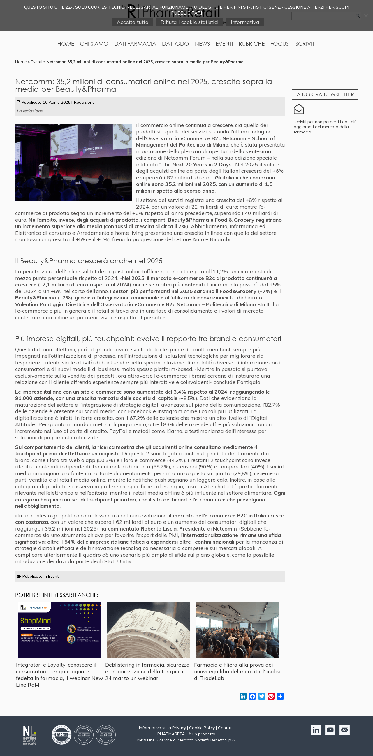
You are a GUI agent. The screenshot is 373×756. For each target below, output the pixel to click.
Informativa (245, 22)
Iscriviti (305, 43)
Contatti (226, 727)
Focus (279, 43)
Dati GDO (175, 43)
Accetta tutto (132, 22)
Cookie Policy (202, 727)
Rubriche (252, 43)
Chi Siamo (94, 43)
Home (65, 43)
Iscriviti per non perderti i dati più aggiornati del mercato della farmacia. (325, 127)
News (202, 43)
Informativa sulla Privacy (162, 727)
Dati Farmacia (135, 43)
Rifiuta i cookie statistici (190, 22)
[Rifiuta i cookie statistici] (366, 15)
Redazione (84, 102)
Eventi (224, 43)
